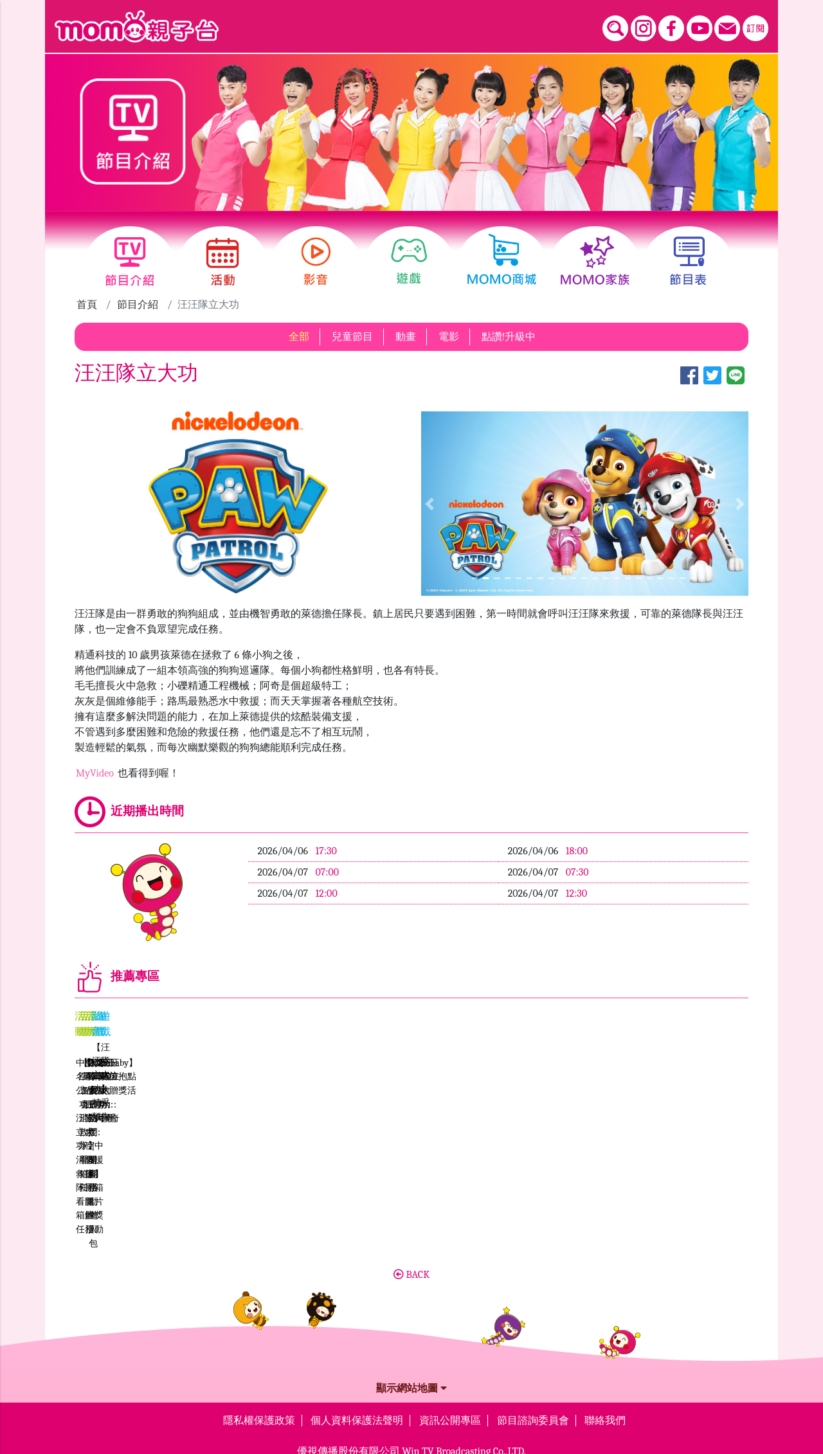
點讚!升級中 (509, 337)
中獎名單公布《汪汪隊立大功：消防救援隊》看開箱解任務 (157, 1136)
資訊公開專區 (450, 1322)
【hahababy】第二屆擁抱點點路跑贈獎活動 (496, 1136)
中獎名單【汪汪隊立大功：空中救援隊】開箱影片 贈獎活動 (665, 1138)
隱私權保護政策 (259, 1322)
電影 (449, 337)
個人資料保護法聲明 (357, 1322)
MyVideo (96, 773)
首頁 (87, 304)
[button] (429, 503)
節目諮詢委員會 (533, 1322)
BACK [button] (411, 1176)
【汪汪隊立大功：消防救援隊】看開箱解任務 (326, 1136)
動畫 (405, 337)
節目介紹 (137, 304)
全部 (299, 337)
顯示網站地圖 (411, 1290)
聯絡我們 (605, 1322)
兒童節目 (352, 337)
